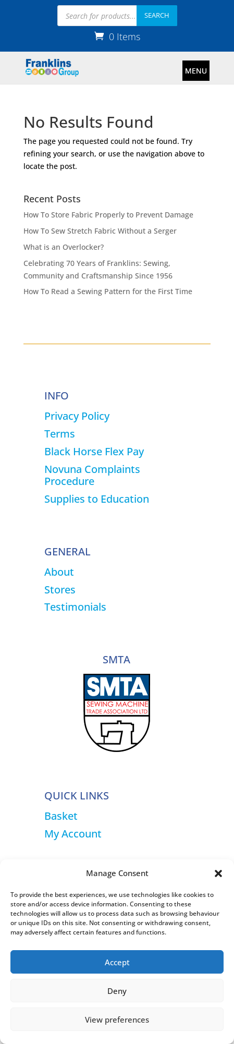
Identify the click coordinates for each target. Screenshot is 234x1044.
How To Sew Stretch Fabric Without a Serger (100, 231)
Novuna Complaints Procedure (92, 475)
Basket (61, 816)
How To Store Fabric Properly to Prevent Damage (108, 215)
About (59, 572)
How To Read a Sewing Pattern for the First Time (107, 291)
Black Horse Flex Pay (94, 451)
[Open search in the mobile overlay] (117, 15)
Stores (60, 589)
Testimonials (75, 607)
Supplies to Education (96, 499)
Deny (117, 991)
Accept (117, 962)
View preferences (117, 1019)
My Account (73, 834)
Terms (59, 434)
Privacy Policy (76, 416)
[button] (218, 873)
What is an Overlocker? (63, 247)
